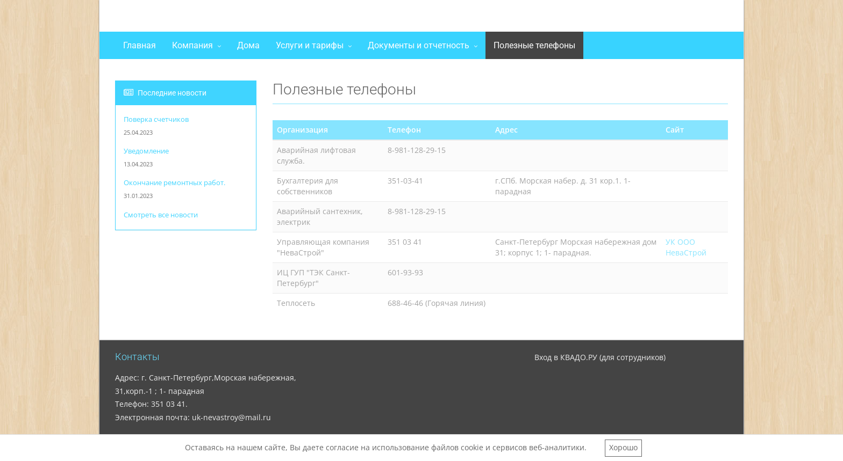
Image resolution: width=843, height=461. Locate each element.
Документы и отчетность (418, 45)
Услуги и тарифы (310, 45)
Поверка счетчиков (156, 119)
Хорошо (623, 447)
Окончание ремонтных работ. (174, 182)
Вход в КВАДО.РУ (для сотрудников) (600, 357)
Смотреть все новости (161, 214)
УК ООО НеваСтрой (686, 247)
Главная (139, 45)
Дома (248, 45)
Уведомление (146, 151)
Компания (192, 45)
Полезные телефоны (534, 45)
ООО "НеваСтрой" (194, 18)
